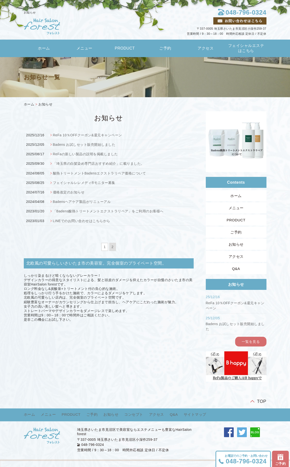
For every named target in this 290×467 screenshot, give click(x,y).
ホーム (44, 48)
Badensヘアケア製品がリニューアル (82, 202)
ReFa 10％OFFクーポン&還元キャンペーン (87, 135)
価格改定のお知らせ (69, 192)
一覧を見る (251, 342)
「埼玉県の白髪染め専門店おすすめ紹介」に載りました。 (98, 163)
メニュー (84, 48)
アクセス (206, 48)
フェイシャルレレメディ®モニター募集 (84, 183)
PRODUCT (125, 48)
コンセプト (133, 414)
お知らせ (45, 104)
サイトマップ (195, 414)
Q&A (236, 269)
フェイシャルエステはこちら (246, 48)
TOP (261, 401)
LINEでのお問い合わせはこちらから (81, 221)
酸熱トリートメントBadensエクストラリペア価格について (99, 173)
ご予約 (165, 48)
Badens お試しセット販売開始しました (84, 145)
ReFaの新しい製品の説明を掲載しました (85, 154)
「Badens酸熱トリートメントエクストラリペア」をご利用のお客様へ (108, 211)
